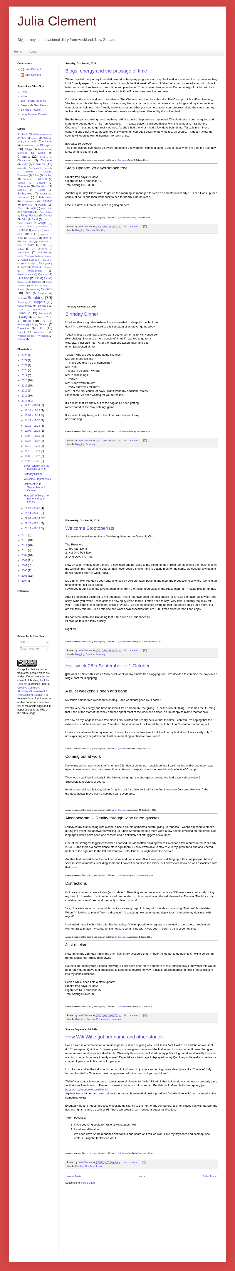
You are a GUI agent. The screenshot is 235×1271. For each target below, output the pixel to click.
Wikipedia (43, 335)
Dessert (41, 182)
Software (43, 305)
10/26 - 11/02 (33, 440)
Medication (23, 252)
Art (18, 141)
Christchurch (24, 160)
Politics (35, 267)
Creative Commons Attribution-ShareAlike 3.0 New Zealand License (32, 691)
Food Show (46, 208)
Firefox (21, 208)
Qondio (42, 274)
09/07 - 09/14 (33, 518)
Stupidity (22, 317)
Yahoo (21, 339)
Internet (47, 237)
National (30, 256)
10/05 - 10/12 (33, 456)
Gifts (24, 219)
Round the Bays (39, 285)
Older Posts (210, 1176)
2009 (25, 555)
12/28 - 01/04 (33, 405)
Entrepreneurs (29, 201)
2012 (25, 540)
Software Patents (30, 109)
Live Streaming (39, 249)
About (33, 51)
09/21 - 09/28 (33, 508)
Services (42, 293)
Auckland (30, 141)
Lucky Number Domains (35, 114)
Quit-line (90, 654)
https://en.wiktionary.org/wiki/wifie (86, 1089)
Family (42, 204)
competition (22, 168)
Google (42, 222)
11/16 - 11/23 (33, 425)
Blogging (79, 230)
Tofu (32, 324)
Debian (21, 182)
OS (18, 263)
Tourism (43, 324)
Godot (46, 219)
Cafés (41, 152)
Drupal (41, 190)
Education (23, 197)
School (33, 289)
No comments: (132, 226)
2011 (25, 545)
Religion (36, 281)
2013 (25, 535)
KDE (19, 245)
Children (44, 157)
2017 (25, 385)
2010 (25, 550)
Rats (46, 278)
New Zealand (45, 256)
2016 (25, 390)
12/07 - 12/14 (33, 415)
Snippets (39, 302)
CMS (24, 164)
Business (22, 153)
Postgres (48, 267)
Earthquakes (24, 193)
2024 (25, 360)
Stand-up (23, 313)
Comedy (39, 164)
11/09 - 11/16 (33, 430)
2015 (25, 395)
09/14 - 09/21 (33, 513)
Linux (20, 248)
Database (27, 179)
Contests (28, 171)
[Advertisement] (144, 269)
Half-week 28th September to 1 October (107, 665)
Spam (20, 309)
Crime (36, 175)
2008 (25, 560)
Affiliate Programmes (42, 134)
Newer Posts (73, 1176)
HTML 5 (48, 230)
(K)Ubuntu (22, 134)
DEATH (42, 179)
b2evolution (28, 145)
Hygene (44, 234)
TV (41, 328)
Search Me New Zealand (35, 105)
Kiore (24, 96)
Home (18, 51)
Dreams (21, 190)
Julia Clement (57, 21)
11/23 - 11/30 (33, 420)
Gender (48, 215)
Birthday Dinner (81, 314)
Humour (26, 234)
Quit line (121, 160)
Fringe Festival (29, 215)
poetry (24, 267)
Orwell (46, 260)
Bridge (28, 149)
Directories (23, 186)
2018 (25, 380)
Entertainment (44, 197)
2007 (25, 565)
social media (24, 305)
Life (43, 244)
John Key (27, 241)
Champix (90, 230)
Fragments (27, 211)
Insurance (33, 238)
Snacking (22, 302)
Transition (23, 328)
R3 (38, 278)
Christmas (46, 160)
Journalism (43, 241)
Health (21, 230)
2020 (25, 370)
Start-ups (43, 313)
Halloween (43, 226)
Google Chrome (25, 226)
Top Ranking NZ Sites (33, 100)
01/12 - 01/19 (33, 528)
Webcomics (40, 332)
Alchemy (35, 138)
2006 (25, 570)
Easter (43, 193)
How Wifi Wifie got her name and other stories (114, 1037)
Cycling (48, 175)
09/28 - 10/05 (33, 461)
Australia (47, 141)
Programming (103, 1019)
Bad (23, 118)
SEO (27, 293)
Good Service (24, 223)
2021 (25, 365)
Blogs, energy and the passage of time (106, 71)
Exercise (27, 204)
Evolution (47, 201)
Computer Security (42, 168)
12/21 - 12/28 (33, 410)
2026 (25, 354)
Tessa (99, 1166)
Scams (21, 289)
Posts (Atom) (88, 1182)
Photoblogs (29, 263)
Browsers (43, 149)
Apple (46, 138)
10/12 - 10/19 (33, 451)
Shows (20, 298)
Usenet (21, 332)
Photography (45, 263)
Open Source (29, 259)
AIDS (23, 138)
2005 (25, 575)
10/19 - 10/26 (33, 445)
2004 (25, 580)
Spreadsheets (39, 309)
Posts (25, 642)
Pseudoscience (25, 274)
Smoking (100, 230)
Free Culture (46, 212)
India (19, 237)
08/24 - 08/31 (33, 523)
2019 (25, 375)
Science (46, 289)
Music (20, 256)
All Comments (29, 649)
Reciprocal (22, 282)
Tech (35, 317)
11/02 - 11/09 (33, 435)
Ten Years (47, 317)
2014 (25, 400)
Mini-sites (42, 252)
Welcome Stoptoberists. (90, 528)
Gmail (35, 219)
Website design (25, 335)
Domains (41, 186)
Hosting (35, 230)
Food (32, 208)
